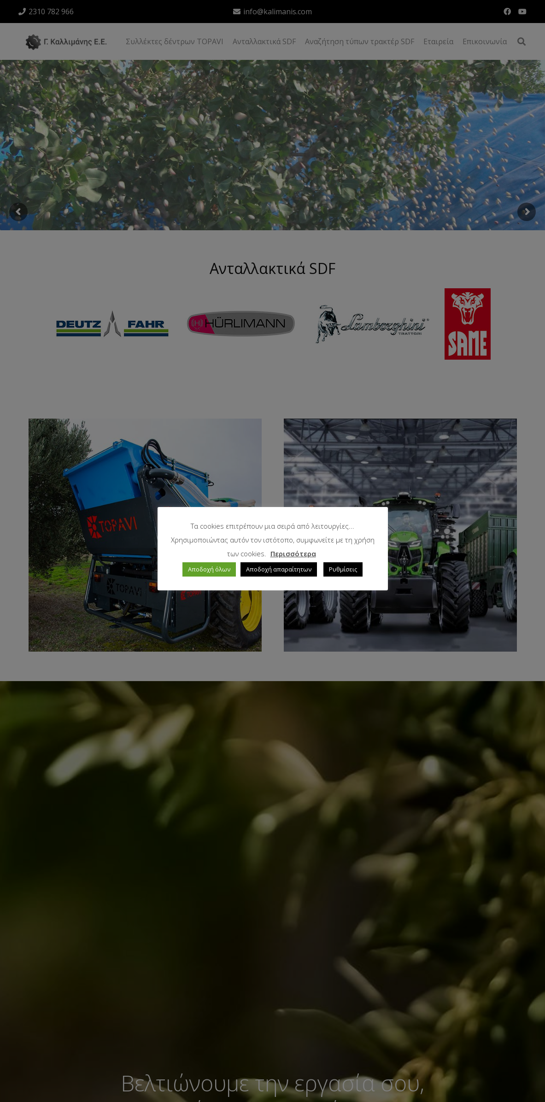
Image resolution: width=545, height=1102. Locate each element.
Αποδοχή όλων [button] (209, 569)
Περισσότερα (293, 553)
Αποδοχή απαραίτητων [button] (278, 569)
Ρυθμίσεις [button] (343, 569)
